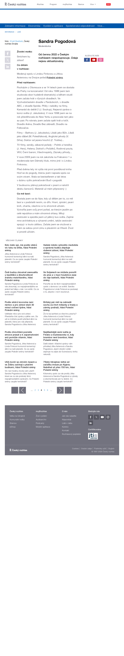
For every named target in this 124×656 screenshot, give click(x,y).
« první (14, 509)
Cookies (75, 568)
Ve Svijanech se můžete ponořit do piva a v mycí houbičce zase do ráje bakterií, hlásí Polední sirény (59, 337)
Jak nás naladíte (69, 535)
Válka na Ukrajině (17, 535)
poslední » (68, 509)
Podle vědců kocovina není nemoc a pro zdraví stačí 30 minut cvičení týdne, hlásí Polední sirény (19, 386)
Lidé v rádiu (67, 542)
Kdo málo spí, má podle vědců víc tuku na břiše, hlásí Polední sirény (21, 289)
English (111, 568)
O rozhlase (83, 4)
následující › (60, 509)
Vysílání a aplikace (53, 25)
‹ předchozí (22, 509)
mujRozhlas (61, 4)
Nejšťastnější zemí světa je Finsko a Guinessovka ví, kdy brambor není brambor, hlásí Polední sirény (58, 435)
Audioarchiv (41, 539)
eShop (13, 546)
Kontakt (65, 549)
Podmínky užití (100, 568)
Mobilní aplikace (43, 546)
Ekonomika (34, 25)
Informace (9, 32)
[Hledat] (116, 4)
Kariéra (65, 546)
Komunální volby (17, 539)
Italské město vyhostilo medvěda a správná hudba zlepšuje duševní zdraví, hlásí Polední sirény (60, 290)
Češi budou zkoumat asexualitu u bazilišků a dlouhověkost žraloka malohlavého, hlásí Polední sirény (21, 337)
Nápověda (66, 539)
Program (49, 4)
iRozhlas (39, 4)
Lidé (19, 32)
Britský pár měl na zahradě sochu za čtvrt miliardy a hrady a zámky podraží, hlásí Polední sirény (60, 386)
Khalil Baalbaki (16, 70)
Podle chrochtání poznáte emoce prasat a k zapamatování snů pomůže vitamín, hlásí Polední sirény (22, 435)
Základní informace (15, 25)
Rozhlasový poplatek (71, 553)
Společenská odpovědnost (80, 25)
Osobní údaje (86, 568)
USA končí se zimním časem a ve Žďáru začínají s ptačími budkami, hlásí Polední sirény (21, 484)
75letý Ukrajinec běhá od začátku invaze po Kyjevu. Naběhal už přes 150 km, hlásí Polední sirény (59, 485)
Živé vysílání (41, 535)
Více (100, 25)
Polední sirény (55, 99)
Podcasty (40, 542)
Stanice (72, 4)
